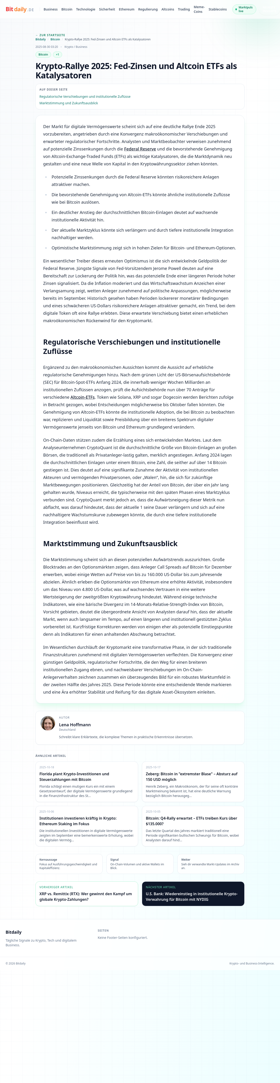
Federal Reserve (140, 149)
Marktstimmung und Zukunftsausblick (68, 103)
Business (51, 9)
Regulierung (148, 9)
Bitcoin (66, 9)
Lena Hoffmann (75, 724)
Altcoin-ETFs (82, 397)
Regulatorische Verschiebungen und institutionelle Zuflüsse (84, 96)
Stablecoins (218, 9)
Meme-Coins (199, 9)
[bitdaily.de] (20, 9)
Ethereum (126, 9)
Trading (184, 9)
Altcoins (167, 9)
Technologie (85, 9)
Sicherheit (107, 9)
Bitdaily (40, 39)
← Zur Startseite (50, 35)
